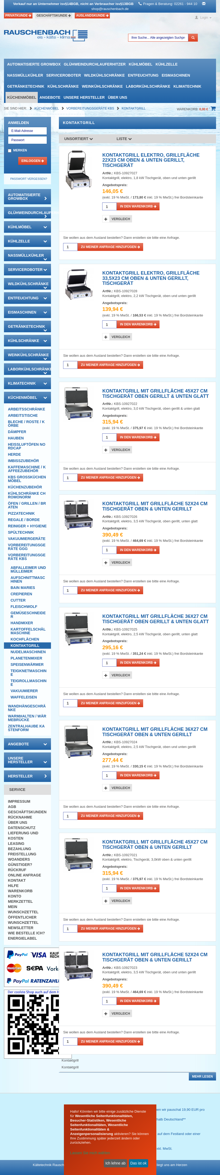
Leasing (16, 843)
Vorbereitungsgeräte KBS (90, 108)
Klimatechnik (188, 86)
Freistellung (22, 854)
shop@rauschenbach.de (110, 9)
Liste (124, 139)
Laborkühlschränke (148, 86)
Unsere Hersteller (84, 97)
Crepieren (21, 594)
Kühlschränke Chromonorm (26, 495)
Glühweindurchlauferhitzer (94, 64)
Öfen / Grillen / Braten (27, 505)
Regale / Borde (24, 520)
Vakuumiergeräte (26, 539)
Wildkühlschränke (104, 75)
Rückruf (17, 870)
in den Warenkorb (138, 206)
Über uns (117, 97)
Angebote (49, 97)
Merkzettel (20, 901)
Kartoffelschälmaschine (28, 631)
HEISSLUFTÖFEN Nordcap (26, 446)
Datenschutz (21, 828)
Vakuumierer (24, 691)
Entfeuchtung (143, 75)
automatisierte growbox (33, 64)
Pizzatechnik (21, 513)
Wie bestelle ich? (26, 933)
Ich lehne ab (115, 1163)
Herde (14, 454)
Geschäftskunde (53, 15)
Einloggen (32, 161)
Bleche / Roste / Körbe (26, 424)
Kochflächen (25, 639)
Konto (14, 896)
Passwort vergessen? (28, 178)
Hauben (16, 438)
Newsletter (20, 928)
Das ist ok (138, 1163)
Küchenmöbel (21, 97)
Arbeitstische (23, 415)
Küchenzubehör (25, 487)
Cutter (18, 600)
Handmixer (22, 623)
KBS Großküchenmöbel (27, 479)
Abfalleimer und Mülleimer (28, 569)
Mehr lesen (202, 1076)
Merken (20, 150)
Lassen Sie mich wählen (90, 1153)
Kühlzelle (166, 64)
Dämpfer (17, 432)
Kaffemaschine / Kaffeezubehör (27, 469)
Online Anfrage (24, 875)
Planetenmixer (26, 658)
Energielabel (22, 938)
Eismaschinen (176, 75)
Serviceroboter (63, 75)
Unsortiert (78, 139)
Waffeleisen (24, 697)
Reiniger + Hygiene (27, 526)
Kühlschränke (63, 86)
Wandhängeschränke (27, 708)
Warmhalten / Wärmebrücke (27, 718)
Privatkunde (18, 15)
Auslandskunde (92, 15)
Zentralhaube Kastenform (26, 728)
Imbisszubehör (23, 461)
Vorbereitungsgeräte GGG (26, 547)
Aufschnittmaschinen (28, 579)
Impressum (19, 801)
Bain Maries (23, 588)
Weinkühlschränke (102, 86)
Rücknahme (20, 817)
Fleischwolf (24, 606)
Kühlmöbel (140, 64)
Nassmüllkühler (25, 75)
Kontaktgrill (134, 108)
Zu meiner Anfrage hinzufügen (110, 247)
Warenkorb (20, 891)
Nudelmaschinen (28, 652)
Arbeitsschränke (26, 409)
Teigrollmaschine (28, 683)
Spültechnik (21, 532)
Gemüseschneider (28, 615)
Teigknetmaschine (28, 673)
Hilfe (13, 886)
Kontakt (17, 880)
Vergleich (120, 219)
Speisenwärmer (27, 664)
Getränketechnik (25, 86)
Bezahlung (19, 849)
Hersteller (27, 776)
